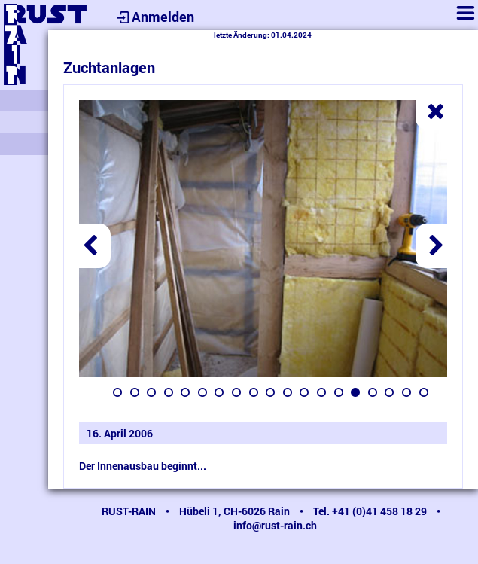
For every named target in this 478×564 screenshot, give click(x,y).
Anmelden (153, 17)
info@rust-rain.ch (275, 525)
